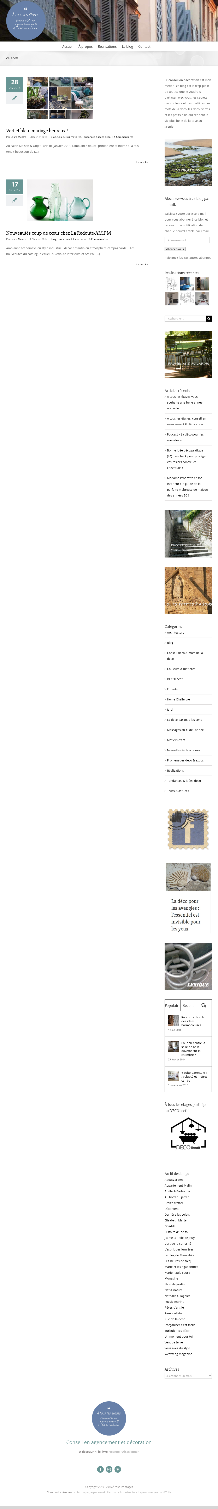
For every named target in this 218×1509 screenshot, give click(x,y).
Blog (53, 137)
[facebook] (100, 1469)
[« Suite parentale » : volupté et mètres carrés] (173, 1073)
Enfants (172, 689)
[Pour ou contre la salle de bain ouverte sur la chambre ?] (173, 1044)
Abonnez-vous (175, 249)
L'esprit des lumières (179, 1249)
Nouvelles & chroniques (183, 750)
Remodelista (173, 1313)
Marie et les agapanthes (181, 1267)
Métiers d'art (176, 740)
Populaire (172, 1005)
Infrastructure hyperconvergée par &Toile (145, 1492)
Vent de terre (174, 1342)
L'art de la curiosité (178, 1244)
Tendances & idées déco (96, 137)
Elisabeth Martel (176, 1220)
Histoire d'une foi (176, 1232)
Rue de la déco (175, 1319)
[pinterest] (117, 1469)
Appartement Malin (178, 1185)
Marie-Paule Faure (177, 1273)
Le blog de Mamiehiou (180, 1255)
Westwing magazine (178, 1354)
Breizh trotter (174, 1203)
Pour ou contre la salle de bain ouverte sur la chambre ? (193, 1049)
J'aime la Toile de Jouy (180, 1238)
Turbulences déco (177, 1331)
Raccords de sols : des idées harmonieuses (193, 1021)
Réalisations (175, 770)
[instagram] (109, 1469)
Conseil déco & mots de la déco (185, 656)
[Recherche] (209, 319)
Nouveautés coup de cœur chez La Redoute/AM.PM (58, 233)
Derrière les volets (177, 1214)
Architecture (175, 632)
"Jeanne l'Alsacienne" (123, 1452)
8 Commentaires (98, 239)
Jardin (171, 709)
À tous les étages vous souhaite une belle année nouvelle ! (184, 402)
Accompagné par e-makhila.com (96, 1492)
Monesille (171, 1278)
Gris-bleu (171, 1226)
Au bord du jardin (177, 1197)
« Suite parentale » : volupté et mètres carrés (194, 1076)
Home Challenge (178, 699)
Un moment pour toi (179, 1336)
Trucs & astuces (178, 791)
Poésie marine (174, 1302)
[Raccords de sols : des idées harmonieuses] (173, 1018)
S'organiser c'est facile (180, 1325)
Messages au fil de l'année (185, 730)
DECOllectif (175, 679)
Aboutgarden (174, 1180)
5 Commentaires (123, 137)
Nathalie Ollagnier (177, 1296)
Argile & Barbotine (177, 1191)
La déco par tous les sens (184, 720)
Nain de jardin (175, 1284)
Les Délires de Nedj (178, 1261)
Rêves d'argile (174, 1307)
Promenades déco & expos (185, 760)
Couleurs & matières (69, 137)
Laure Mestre (18, 137)
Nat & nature (174, 1290)
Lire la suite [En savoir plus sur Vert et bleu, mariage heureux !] (141, 162)
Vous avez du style (177, 1348)
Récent (188, 1005)
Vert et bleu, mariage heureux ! (37, 131)
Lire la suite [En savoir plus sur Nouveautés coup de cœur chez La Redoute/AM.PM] (141, 264)
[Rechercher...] (185, 319)
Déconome (172, 1209)
